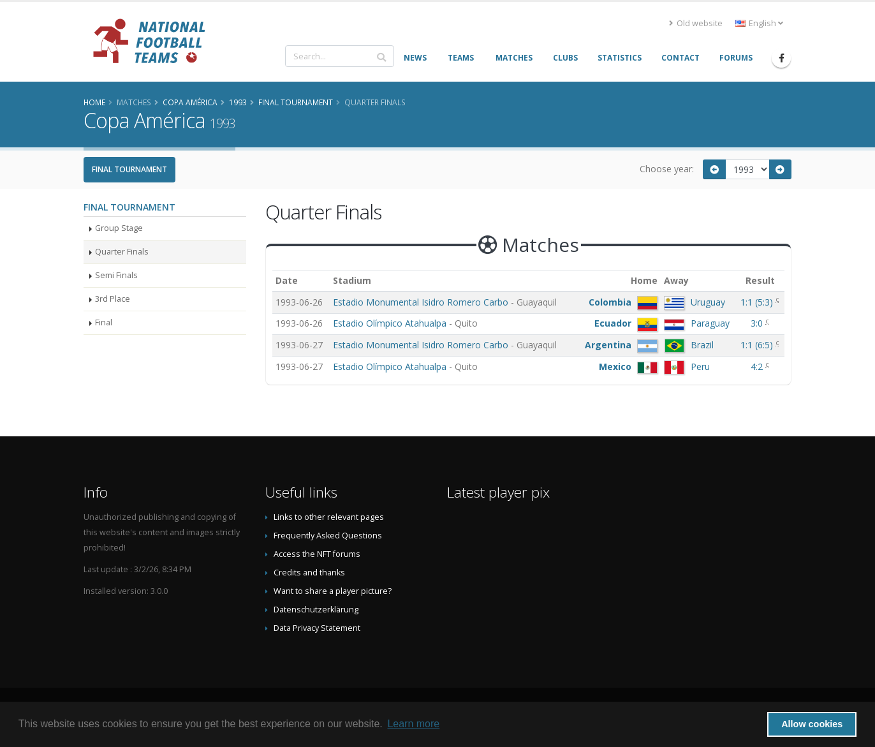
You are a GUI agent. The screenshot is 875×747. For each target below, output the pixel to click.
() (758, 302)
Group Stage (119, 228)
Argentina (608, 345)
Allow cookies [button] (811, 724)
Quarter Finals (122, 251)
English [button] (759, 23)
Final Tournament (129, 169)
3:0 (758, 323)
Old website (696, 23)
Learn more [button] (413, 723)
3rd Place (112, 298)
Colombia (610, 302)
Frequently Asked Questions (328, 535)
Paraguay (710, 323)
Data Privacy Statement (317, 628)
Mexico (615, 366)
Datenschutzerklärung (316, 609)
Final (103, 322)
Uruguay (708, 302)
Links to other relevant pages (329, 517)
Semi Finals (116, 275)
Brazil (702, 345)
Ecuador (612, 323)
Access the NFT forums (317, 554)
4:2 (758, 366)
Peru (700, 366)
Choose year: (667, 169)
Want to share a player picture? (333, 591)
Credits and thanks (309, 572)
